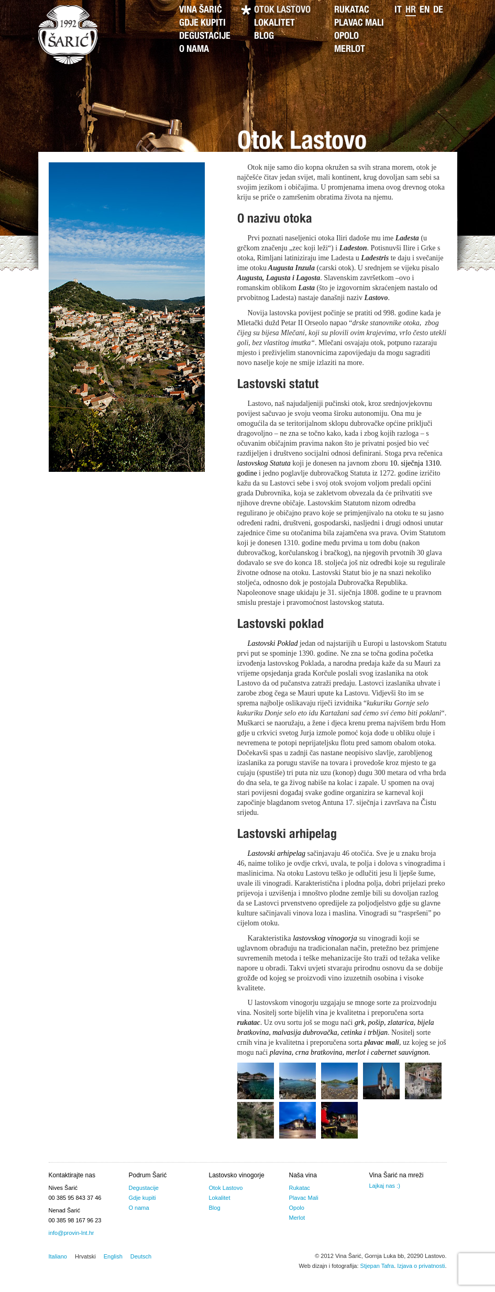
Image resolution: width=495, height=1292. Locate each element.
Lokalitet (274, 23)
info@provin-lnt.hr (71, 1233)
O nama (194, 49)
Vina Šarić (200, 10)
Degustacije (204, 36)
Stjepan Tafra (377, 1266)
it (398, 10)
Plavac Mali (359, 23)
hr (410, 10)
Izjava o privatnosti (421, 1266)
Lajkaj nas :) (384, 1186)
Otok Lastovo (282, 10)
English (113, 1256)
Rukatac (351, 10)
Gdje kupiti (202, 23)
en (425, 10)
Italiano (58, 1256)
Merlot (349, 49)
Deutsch (140, 1256)
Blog (264, 36)
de (438, 10)
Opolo (346, 36)
